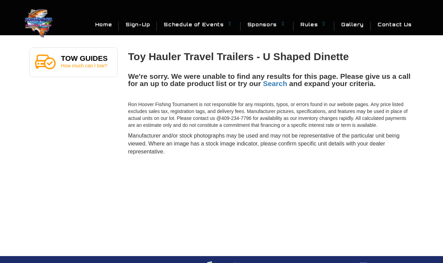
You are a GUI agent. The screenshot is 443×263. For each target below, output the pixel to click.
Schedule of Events (198, 24)
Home (103, 24)
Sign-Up (138, 24)
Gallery (352, 24)
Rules (313, 24)
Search (275, 83)
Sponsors (267, 24)
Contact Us (395, 24)
